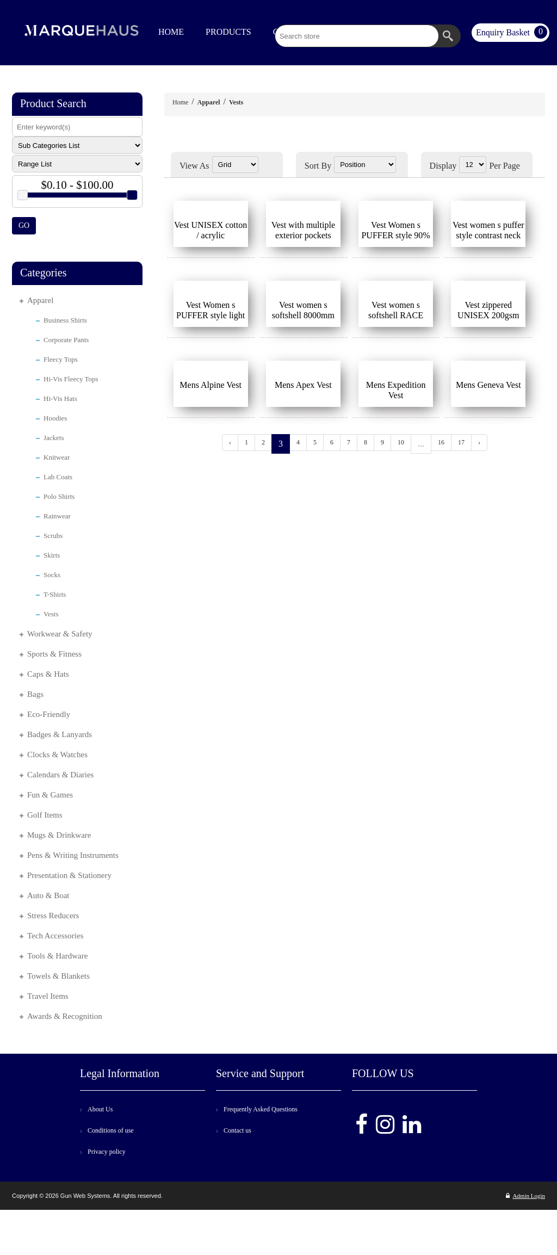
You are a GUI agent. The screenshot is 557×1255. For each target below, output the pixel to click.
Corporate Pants (66, 340)
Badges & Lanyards (59, 734)
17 (461, 442)
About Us (100, 1109)
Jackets (54, 438)
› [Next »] (479, 442)
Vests (51, 614)
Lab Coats (58, 477)
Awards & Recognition (64, 1016)
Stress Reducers (53, 915)
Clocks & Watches (57, 754)
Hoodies (55, 418)
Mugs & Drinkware (59, 835)
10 (401, 442)
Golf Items (45, 815)
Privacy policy (107, 1151)
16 (441, 442)
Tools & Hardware (57, 955)
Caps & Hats (48, 674)
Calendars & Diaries (60, 774)
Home (180, 102)
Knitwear (57, 457)
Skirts (52, 555)
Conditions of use (111, 1130)
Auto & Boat (48, 895)
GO (23, 225)
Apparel (40, 300)
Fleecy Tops (61, 359)
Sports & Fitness (54, 654)
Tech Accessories (55, 935)
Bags (35, 694)
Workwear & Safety (59, 633)
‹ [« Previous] (230, 442)
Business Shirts (65, 320)
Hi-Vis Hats (60, 398)
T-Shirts (55, 594)
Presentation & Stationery (69, 875)
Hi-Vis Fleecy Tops (71, 379)
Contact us (237, 1130)
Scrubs (53, 535)
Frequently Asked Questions (261, 1109)
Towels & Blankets (58, 976)
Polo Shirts (59, 496)
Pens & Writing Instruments (73, 855)
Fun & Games (50, 794)
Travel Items (48, 996)
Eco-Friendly (48, 714)
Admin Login (525, 1195)
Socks (52, 575)
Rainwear (57, 516)
